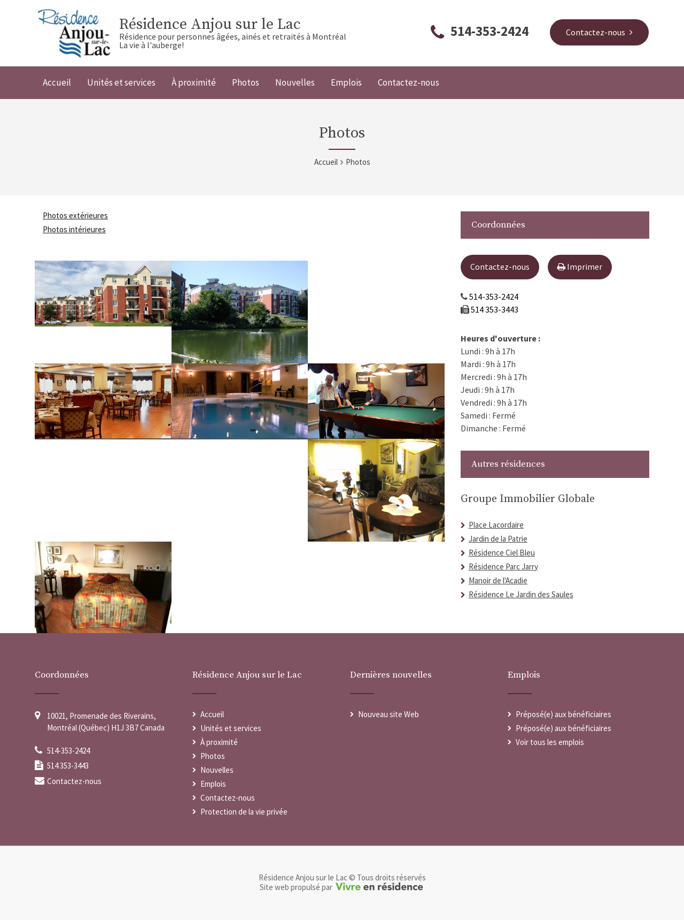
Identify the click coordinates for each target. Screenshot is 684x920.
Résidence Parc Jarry (503, 566)
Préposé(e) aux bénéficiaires (563, 714)
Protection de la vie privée (243, 812)
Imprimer (579, 266)
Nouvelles (295, 82)
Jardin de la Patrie (498, 539)
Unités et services (121, 82)
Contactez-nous (408, 82)
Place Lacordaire (496, 525)
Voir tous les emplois (550, 742)
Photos (245, 82)
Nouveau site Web (388, 714)
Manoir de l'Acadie (498, 580)
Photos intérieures (74, 229)
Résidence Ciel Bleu (502, 553)
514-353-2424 (489, 31)
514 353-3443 (494, 309)
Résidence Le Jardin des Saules (521, 594)
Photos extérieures (75, 215)
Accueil (57, 82)
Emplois (346, 82)
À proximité (194, 82)
